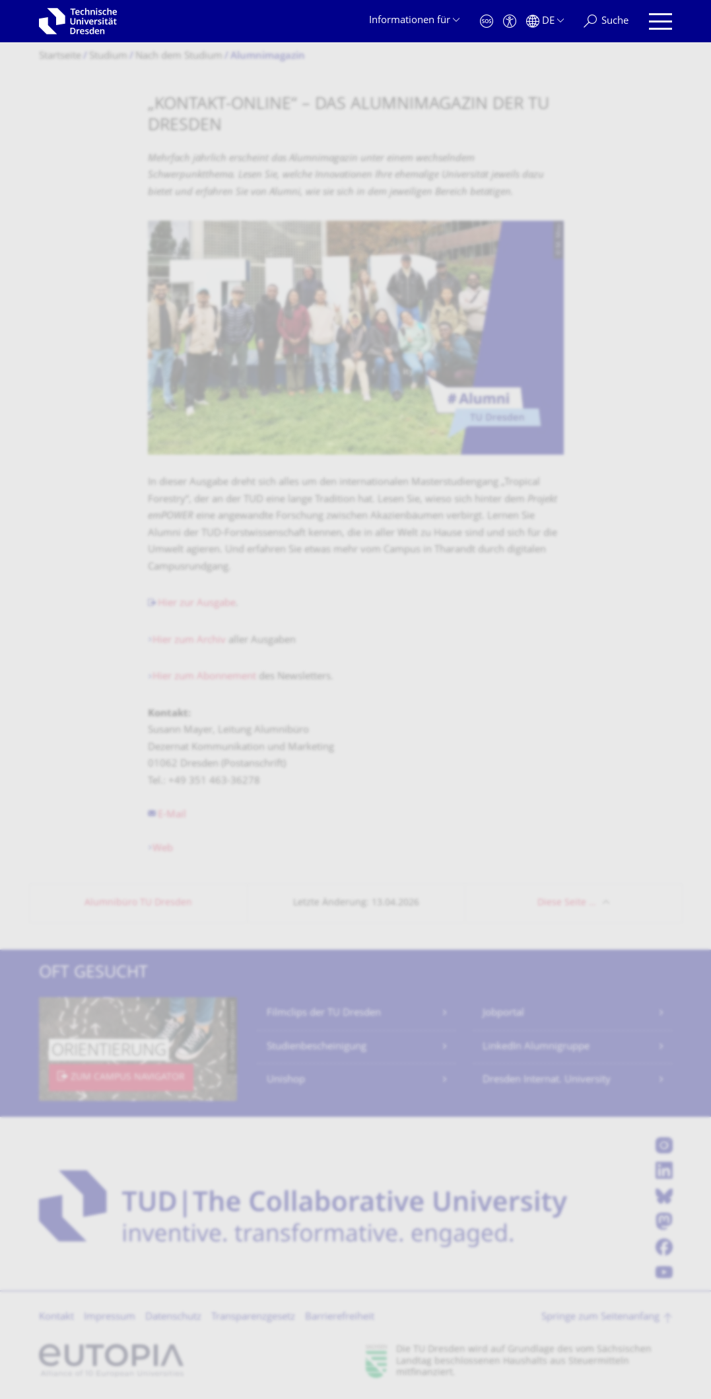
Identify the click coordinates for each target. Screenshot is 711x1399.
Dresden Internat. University (547, 1080)
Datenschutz (173, 1317)
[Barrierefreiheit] (509, 21)
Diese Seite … (566, 903)
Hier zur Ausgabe (197, 604)
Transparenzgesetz (253, 1317)
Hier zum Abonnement (204, 677)
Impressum (109, 1317)
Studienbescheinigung (316, 1047)
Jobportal (503, 1013)
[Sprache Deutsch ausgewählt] (545, 21)
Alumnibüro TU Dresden (138, 903)
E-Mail (172, 815)
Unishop (286, 1080)
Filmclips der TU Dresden (324, 1013)
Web (162, 849)
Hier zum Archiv (189, 641)
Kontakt (56, 1317)
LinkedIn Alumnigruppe (536, 1047)
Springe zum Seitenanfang (600, 1317)
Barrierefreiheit (339, 1317)
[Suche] (606, 21)
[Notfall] (486, 21)
